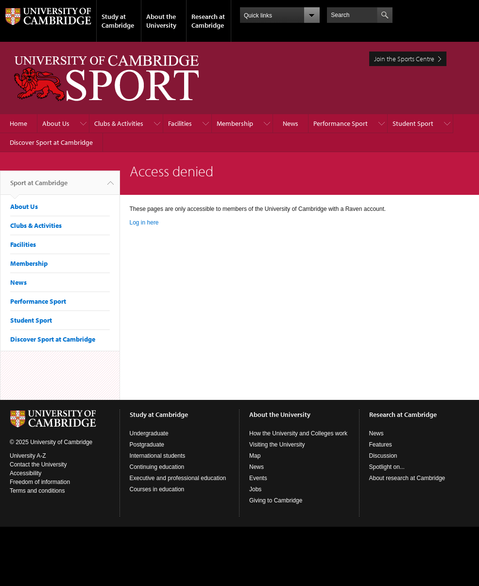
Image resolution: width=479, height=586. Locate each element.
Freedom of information (40, 482)
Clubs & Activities (118, 123)
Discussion (383, 455)
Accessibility (25, 473)
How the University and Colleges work (298, 433)
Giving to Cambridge (275, 500)
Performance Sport (340, 123)
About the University (161, 21)
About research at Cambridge (407, 478)
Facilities (180, 123)
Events (258, 478)
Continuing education (157, 467)
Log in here (144, 222)
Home (18, 123)
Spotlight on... (387, 467)
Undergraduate (149, 433)
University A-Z (28, 455)
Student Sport (413, 123)
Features (380, 444)
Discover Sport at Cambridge (51, 142)
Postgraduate (147, 444)
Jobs (255, 489)
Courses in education (157, 489)
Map (254, 455)
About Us (55, 123)
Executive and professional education (178, 478)
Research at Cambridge (208, 21)
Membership (235, 123)
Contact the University (38, 464)
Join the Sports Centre (404, 58)
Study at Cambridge (118, 21)
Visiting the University (277, 444)
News (290, 123)
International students (158, 455)
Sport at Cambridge (39, 186)
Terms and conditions (37, 490)
